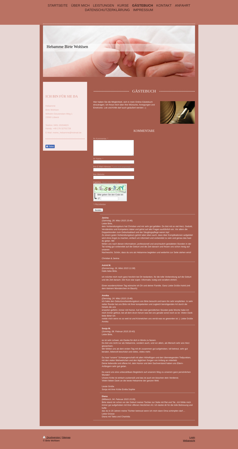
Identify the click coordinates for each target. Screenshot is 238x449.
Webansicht (189, 440)
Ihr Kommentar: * (100, 138)
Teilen (50, 146)
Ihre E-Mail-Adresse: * (111, 167)
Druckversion (52, 437)
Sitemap (66, 437)
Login (192, 437)
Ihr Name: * (98, 159)
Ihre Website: (99, 174)
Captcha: (106, 182)
